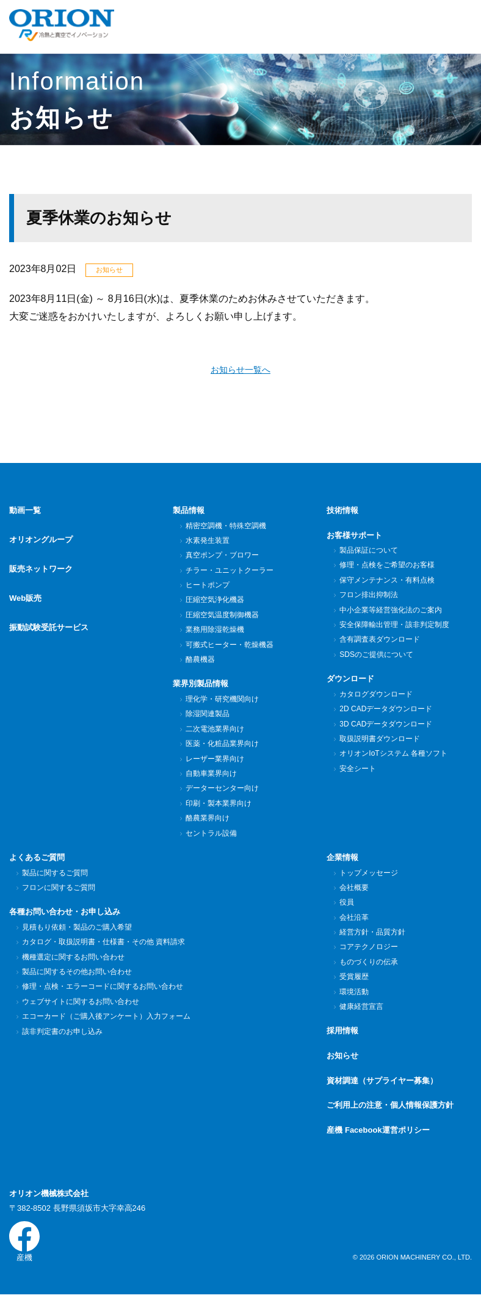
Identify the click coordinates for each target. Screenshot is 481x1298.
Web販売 (25, 585)
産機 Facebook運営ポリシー (378, 1131)
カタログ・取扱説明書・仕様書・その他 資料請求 (103, 943)
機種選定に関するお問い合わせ (73, 958)
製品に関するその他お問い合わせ (76, 973)
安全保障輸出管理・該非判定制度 (394, 626)
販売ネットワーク (41, 560)
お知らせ (342, 1056)
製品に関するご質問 (54, 874)
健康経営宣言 (361, 1007)
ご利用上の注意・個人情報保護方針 (390, 1106)
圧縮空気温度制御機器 (222, 616)
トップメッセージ (368, 874)
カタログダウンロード (376, 695)
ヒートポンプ (207, 586)
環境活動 (354, 993)
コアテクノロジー (368, 948)
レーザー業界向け (214, 760)
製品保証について (368, 551)
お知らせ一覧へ (241, 370)
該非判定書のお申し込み (62, 1032)
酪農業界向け (207, 819)
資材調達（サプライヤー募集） (382, 1081)
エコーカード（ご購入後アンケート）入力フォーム (105, 1017)
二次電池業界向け (214, 730)
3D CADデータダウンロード (385, 725)
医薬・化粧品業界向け (222, 744)
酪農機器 (200, 660)
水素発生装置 (207, 541)
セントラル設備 (211, 834)
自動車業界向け (211, 774)
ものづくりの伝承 (368, 963)
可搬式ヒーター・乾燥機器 (229, 646)
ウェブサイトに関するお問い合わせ (80, 1003)
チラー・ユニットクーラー (229, 571)
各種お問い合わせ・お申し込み (64, 912)
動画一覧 (25, 511)
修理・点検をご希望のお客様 (387, 566)
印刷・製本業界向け (218, 804)
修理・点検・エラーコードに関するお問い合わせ (102, 987)
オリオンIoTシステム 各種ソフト (393, 754)
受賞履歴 (354, 978)
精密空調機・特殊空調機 (225, 527)
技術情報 (342, 511)
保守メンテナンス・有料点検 (387, 581)
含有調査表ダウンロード (379, 640)
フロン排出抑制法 (368, 596)
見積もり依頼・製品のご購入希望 (76, 928)
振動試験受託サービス (49, 610)
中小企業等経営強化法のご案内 (390, 611)
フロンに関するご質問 (58, 888)
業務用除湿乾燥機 (214, 630)
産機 (24, 1243)
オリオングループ (41, 536)
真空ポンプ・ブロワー (222, 556)
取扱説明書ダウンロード (379, 740)
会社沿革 (354, 918)
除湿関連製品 (207, 715)
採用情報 (342, 1031)
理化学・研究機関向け (222, 700)
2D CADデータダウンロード (385, 710)
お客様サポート (354, 536)
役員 (346, 903)
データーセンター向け (222, 789)
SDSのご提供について (376, 655)
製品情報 (188, 511)
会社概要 (354, 888)
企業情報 (342, 858)
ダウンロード (350, 679)
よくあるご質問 (37, 858)
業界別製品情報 (200, 684)
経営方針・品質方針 (372, 933)
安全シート (357, 770)
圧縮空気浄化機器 (214, 601)
